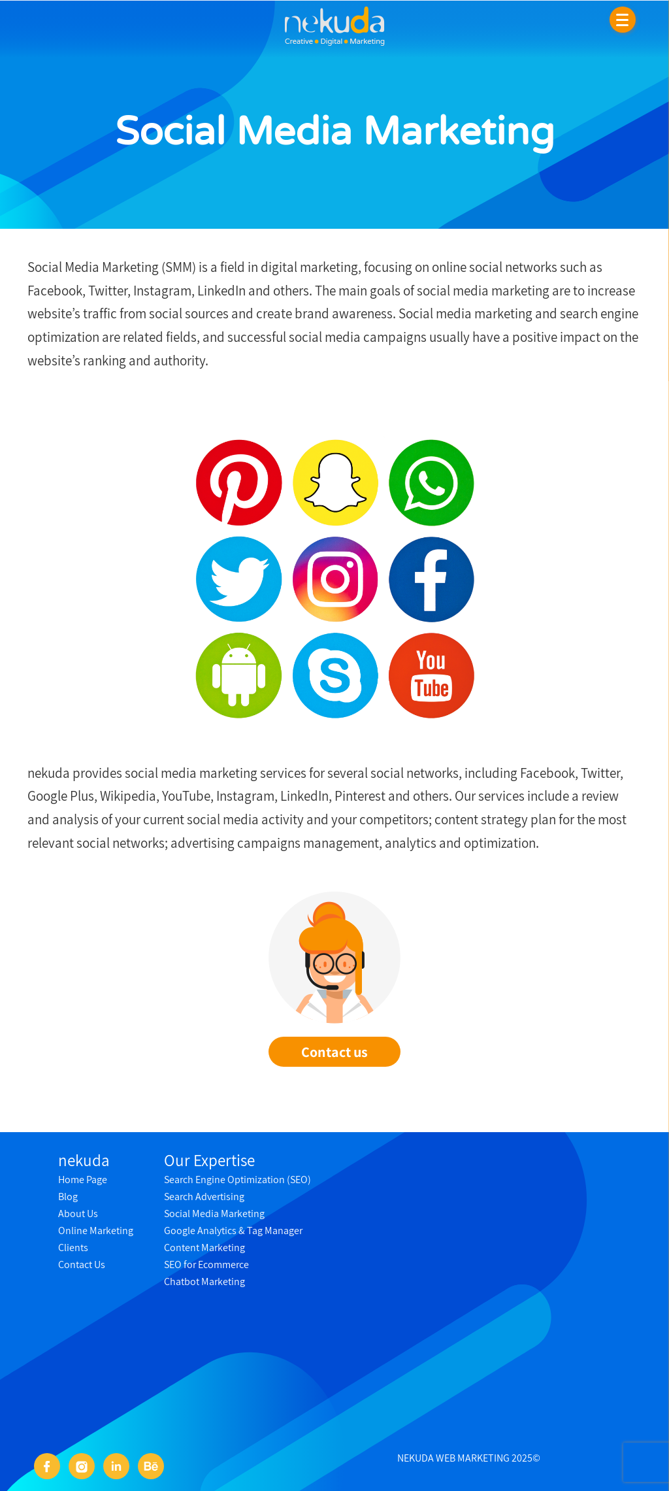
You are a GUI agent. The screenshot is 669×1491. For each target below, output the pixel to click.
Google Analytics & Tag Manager (233, 1230)
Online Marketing (95, 1230)
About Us (78, 1213)
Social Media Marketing (214, 1213)
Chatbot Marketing (204, 1281)
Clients (73, 1247)
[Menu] (623, 20)
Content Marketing (204, 1247)
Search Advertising (204, 1196)
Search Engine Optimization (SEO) (237, 1179)
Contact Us (81, 1264)
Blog (68, 1196)
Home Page (82, 1179)
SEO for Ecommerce (206, 1264)
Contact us (334, 1052)
